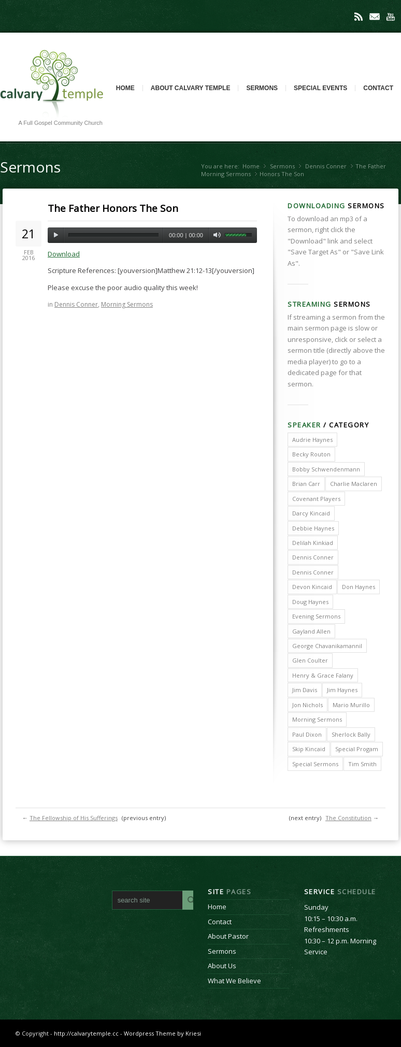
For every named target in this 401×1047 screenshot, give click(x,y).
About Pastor (228, 936)
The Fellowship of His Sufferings (74, 818)
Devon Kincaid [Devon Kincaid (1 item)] (312, 587)
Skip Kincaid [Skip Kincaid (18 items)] (308, 749)
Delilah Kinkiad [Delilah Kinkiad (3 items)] (312, 543)
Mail (374, 16)
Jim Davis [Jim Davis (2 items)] (304, 690)
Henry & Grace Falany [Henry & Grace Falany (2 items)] (322, 675)
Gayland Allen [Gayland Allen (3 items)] (311, 631)
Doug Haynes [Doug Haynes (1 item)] (310, 602)
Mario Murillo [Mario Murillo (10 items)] (351, 705)
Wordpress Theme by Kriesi (162, 1033)
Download (64, 254)
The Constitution (348, 818)
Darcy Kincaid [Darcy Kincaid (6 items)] (311, 513)
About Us (222, 965)
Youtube (390, 16)
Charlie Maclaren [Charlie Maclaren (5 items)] (353, 483)
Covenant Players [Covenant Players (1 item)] (316, 499)
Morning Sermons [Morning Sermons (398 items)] (317, 719)
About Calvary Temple (191, 88)
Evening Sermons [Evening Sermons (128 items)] (316, 616)
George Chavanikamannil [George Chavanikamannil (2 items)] (327, 646)
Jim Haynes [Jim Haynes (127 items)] (342, 690)
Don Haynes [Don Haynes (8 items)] (358, 587)
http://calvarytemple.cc (86, 1033)
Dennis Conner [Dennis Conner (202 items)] (313, 557)
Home (125, 88)
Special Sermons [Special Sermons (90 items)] (315, 764)
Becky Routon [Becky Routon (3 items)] (311, 454)
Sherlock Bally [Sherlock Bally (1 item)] (351, 734)
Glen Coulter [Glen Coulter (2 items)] (310, 660)
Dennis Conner (326, 166)
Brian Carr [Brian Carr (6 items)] (306, 483)
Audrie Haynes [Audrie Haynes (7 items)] (312, 439)
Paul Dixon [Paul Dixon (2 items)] (307, 734)
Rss (358, 16)
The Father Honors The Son (113, 208)
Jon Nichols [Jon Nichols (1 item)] (307, 705)
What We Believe (234, 980)
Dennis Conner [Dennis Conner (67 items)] (313, 572)
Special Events (320, 88)
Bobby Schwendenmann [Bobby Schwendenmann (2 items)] (326, 469)
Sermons (262, 88)
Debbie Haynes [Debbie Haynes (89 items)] (313, 528)
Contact (378, 88)
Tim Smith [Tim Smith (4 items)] (362, 764)
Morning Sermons (226, 174)
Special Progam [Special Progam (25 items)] (356, 749)
